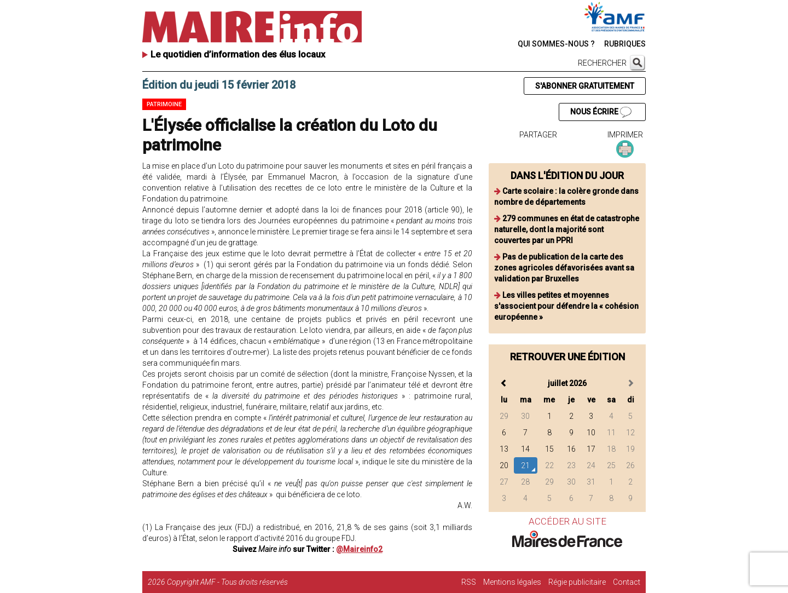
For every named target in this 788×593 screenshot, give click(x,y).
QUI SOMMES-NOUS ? (556, 43)
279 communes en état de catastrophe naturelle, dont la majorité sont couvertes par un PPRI (566, 229)
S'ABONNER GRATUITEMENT (584, 86)
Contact (626, 582)
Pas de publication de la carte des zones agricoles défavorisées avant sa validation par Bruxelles (564, 267)
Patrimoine (164, 104)
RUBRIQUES (625, 43)
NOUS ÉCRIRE (600, 112)
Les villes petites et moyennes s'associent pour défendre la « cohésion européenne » (566, 306)
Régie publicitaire (577, 582)
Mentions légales (512, 582)
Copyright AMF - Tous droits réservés (227, 582)
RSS (468, 582)
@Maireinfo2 (359, 549)
